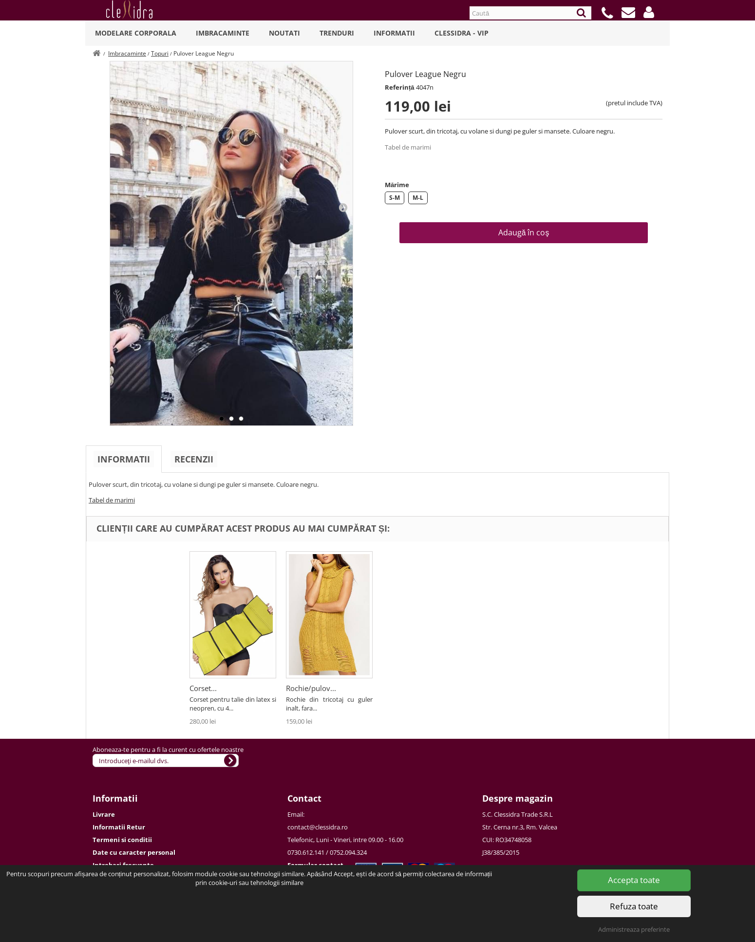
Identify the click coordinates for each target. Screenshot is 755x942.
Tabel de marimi (408, 147)
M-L (418, 197)
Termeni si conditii (122, 839)
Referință (400, 87)
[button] (648, 12)
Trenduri (337, 33)
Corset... (396, 688)
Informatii (394, 33)
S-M (394, 197)
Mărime (397, 184)
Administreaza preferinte (634, 929)
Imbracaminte (222, 33)
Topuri (160, 53)
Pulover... (205, 688)
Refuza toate (634, 906)
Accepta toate (634, 879)
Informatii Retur (119, 827)
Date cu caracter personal (134, 852)
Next (343, 207)
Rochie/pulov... (311, 688)
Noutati (284, 33)
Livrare (104, 814)
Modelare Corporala (135, 33)
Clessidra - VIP (461, 33)
